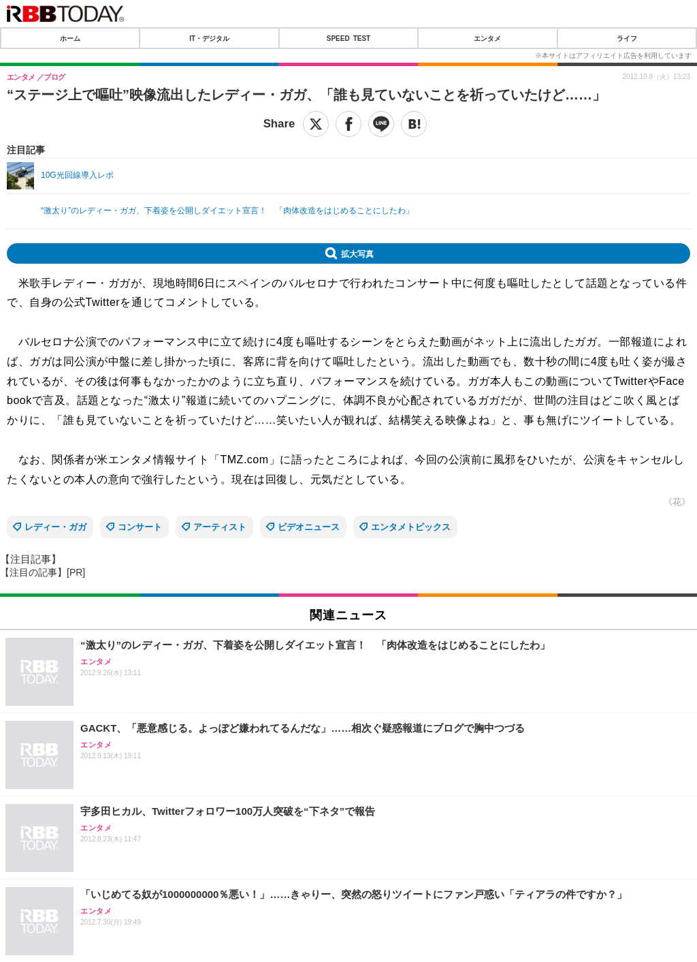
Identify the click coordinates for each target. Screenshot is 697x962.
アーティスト (219, 527)
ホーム (70, 38)
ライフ (627, 38)
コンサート (140, 527)
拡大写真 (357, 253)
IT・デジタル (209, 38)
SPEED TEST (348, 38)
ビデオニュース (309, 527)
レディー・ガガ (55, 527)
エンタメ (487, 38)
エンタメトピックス (411, 527)
